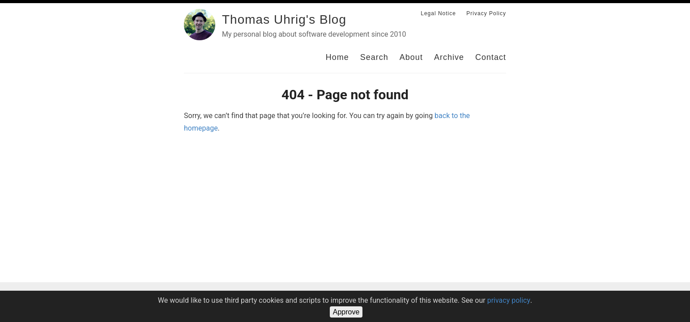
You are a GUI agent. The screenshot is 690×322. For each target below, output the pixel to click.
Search (374, 57)
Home (337, 57)
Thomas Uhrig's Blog (284, 19)
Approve (346, 312)
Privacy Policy (486, 13)
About (411, 57)
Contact (490, 57)
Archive (449, 57)
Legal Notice (438, 13)
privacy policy (508, 300)
